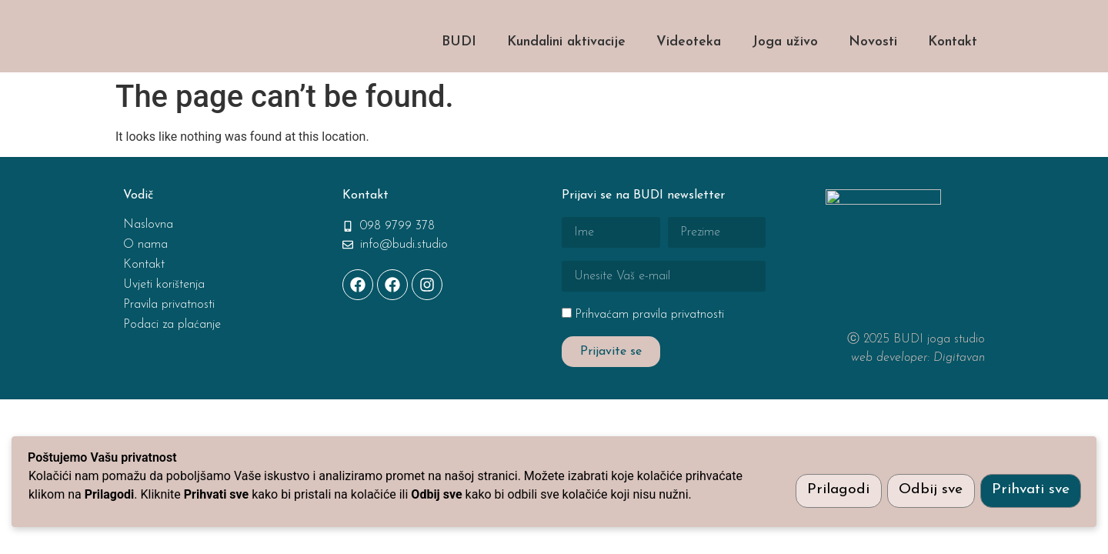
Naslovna (148, 265)
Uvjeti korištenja (164, 325)
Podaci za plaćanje (172, 365)
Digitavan (959, 398)
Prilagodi (833, 489)
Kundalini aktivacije (566, 81)
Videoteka (688, 81)
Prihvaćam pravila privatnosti (649, 355)
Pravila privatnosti (169, 345)
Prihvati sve (1030, 489)
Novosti (873, 81)
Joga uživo (785, 81)
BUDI (459, 81)
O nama (145, 285)
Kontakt (952, 81)
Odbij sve (927, 489)
